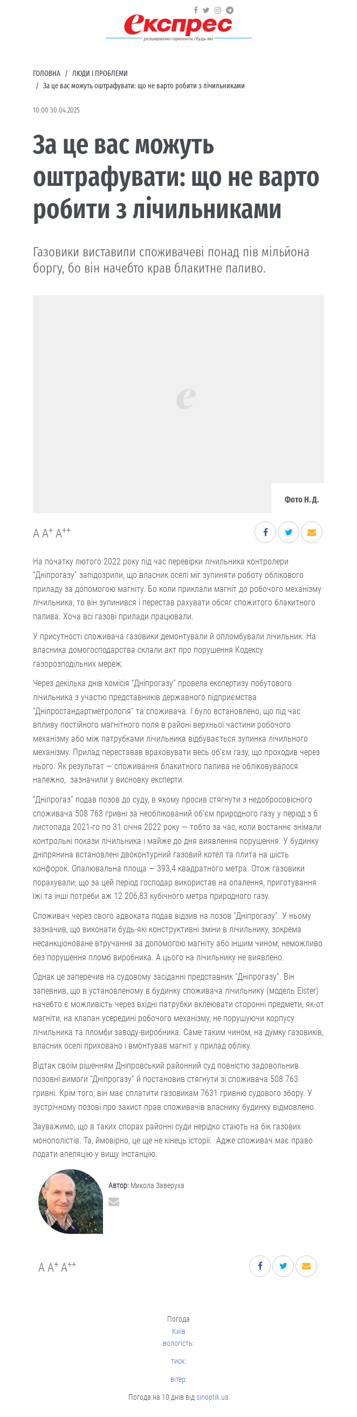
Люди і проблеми (100, 73)
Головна (46, 73)
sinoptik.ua (212, 1397)
